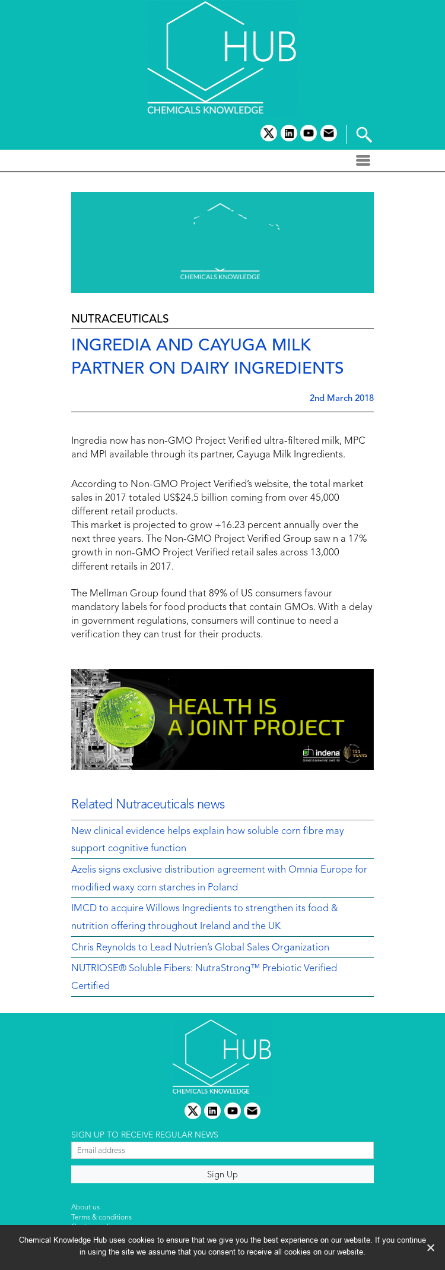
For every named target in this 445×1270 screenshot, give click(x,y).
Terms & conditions (101, 1217)
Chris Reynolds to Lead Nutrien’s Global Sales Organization (200, 948)
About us (85, 1207)
